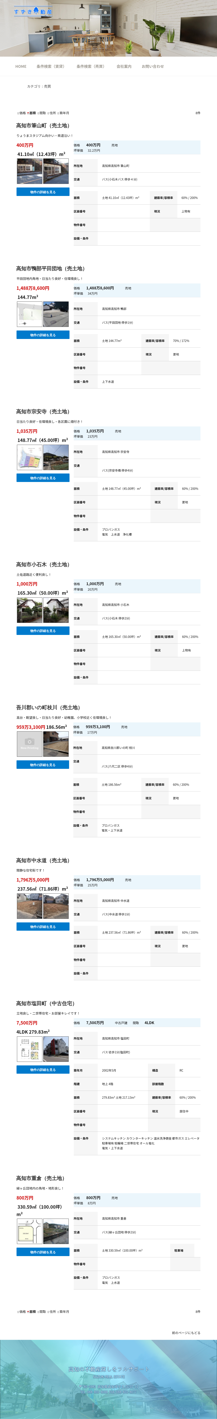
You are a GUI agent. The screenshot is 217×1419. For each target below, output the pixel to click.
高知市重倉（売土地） (41, 1178)
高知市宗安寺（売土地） (44, 411)
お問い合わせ (153, 66)
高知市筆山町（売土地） (44, 125)
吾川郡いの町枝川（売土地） (49, 707)
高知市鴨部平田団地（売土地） (51, 268)
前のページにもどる (186, 1332)
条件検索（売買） (92, 66)
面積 (31, 113)
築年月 (63, 113)
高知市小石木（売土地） (44, 564)
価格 (21, 113)
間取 (41, 113)
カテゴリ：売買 (39, 86)
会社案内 (124, 66)
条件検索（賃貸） (52, 66)
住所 (51, 113)
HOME (20, 66)
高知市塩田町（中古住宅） (46, 1003)
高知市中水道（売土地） (44, 860)
